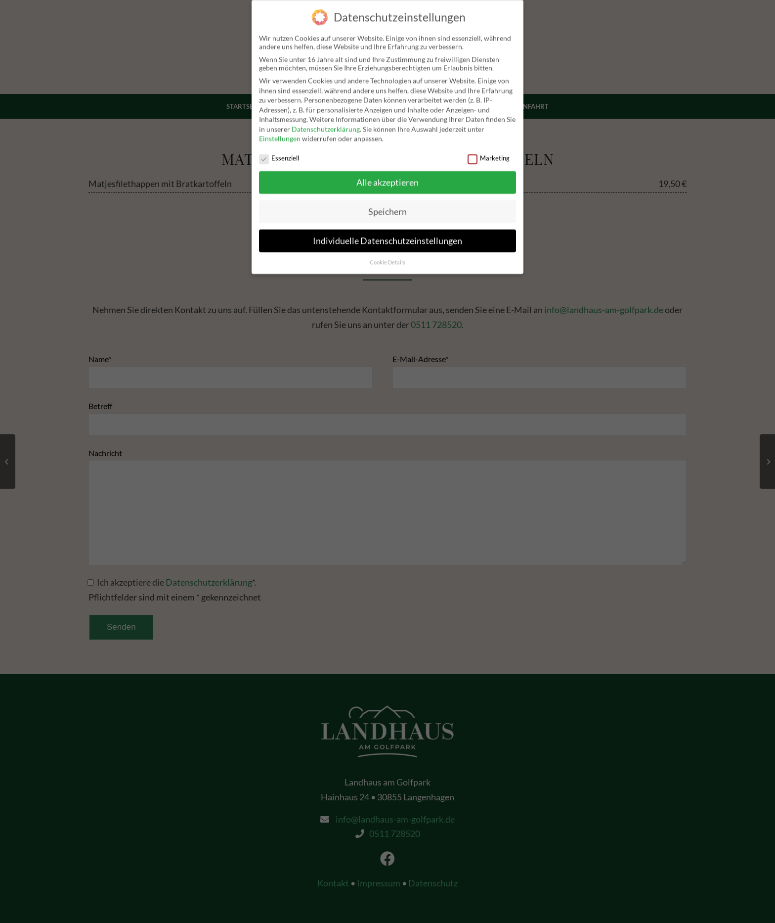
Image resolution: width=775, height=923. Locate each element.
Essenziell (279, 152)
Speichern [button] (387, 206)
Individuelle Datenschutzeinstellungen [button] (387, 235)
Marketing (489, 152)
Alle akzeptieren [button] (387, 177)
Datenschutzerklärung (326, 123)
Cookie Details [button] (387, 256)
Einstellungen (280, 133)
